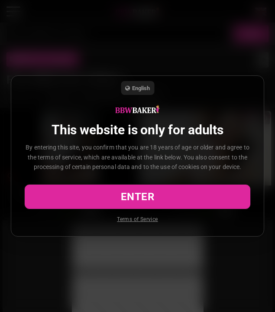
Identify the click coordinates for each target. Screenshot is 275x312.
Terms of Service (137, 219)
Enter (137, 197)
